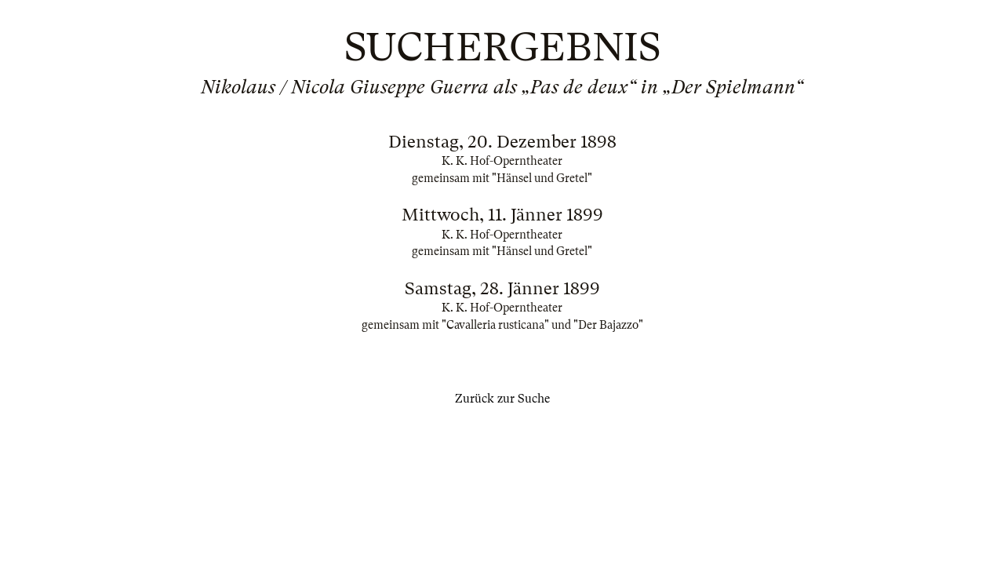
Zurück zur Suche (502, 399)
